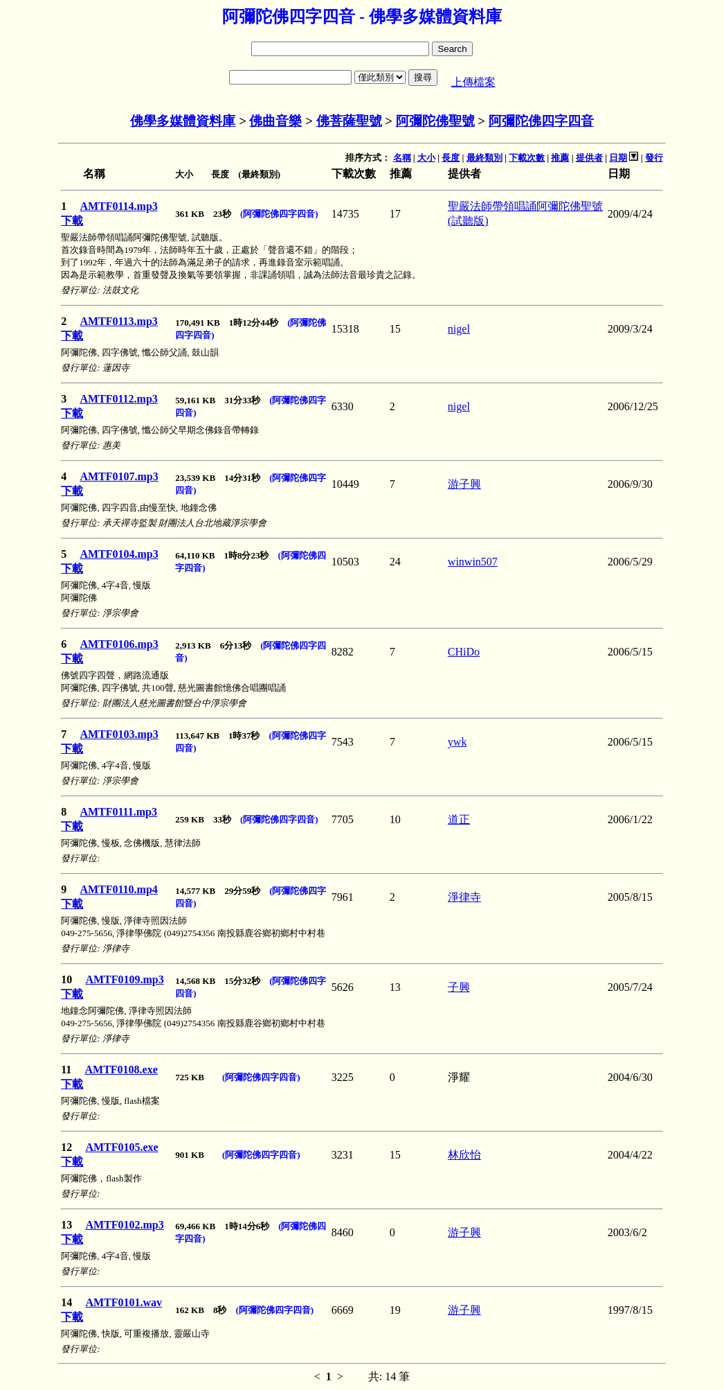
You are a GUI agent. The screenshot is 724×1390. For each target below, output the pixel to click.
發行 (654, 157)
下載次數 (527, 157)
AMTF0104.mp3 (119, 554)
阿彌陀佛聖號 (435, 121)
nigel (459, 329)
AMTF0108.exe (120, 1069)
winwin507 (473, 562)
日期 (618, 157)
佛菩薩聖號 (349, 121)
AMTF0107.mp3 (119, 476)
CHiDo (464, 652)
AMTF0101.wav (123, 1302)
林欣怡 (464, 1155)
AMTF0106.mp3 (119, 644)
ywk (457, 742)
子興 (459, 987)
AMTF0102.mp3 (124, 1225)
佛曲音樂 (275, 121)
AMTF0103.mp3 (119, 734)
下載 (72, 221)
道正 (459, 819)
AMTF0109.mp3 (124, 979)
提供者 (589, 157)
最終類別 (485, 157)
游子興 (464, 484)
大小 (426, 157)
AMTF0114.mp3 (118, 206)
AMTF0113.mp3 (118, 321)
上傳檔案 (473, 82)
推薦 (560, 157)
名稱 (402, 157)
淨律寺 (464, 897)
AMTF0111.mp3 (118, 812)
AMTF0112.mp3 (118, 399)
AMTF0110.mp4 (118, 889)
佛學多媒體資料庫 (182, 121)
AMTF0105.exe (121, 1147)
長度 (451, 157)
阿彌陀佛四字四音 (541, 121)
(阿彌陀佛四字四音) (279, 214)
